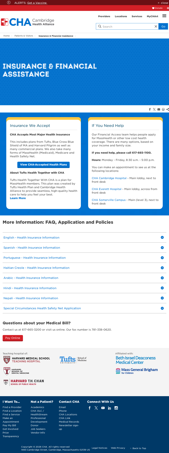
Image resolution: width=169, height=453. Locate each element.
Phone (63, 410)
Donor (34, 425)
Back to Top (139, 448)
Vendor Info (38, 432)
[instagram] (116, 408)
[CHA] (43, 164)
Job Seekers (38, 428)
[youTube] (102, 408)
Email (62, 407)
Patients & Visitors (24, 35)
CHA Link (64, 417)
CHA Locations (68, 414)
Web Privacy (118, 447)
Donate (159, 8)
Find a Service (11, 414)
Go (163, 26)
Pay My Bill (9, 425)
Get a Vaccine (37, 2)
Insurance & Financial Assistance (56, 35)
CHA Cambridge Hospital (109, 178)
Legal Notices (99, 447)
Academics (37, 407)
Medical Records (69, 421)
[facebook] (89, 408)
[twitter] (96, 408)
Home (6, 35)
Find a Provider (12, 407)
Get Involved (10, 428)
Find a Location (12, 410)
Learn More (18, 198)
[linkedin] (109, 408)
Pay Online (12, 337)
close (164, 2)
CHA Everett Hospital (106, 188)
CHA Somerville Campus (109, 199)
